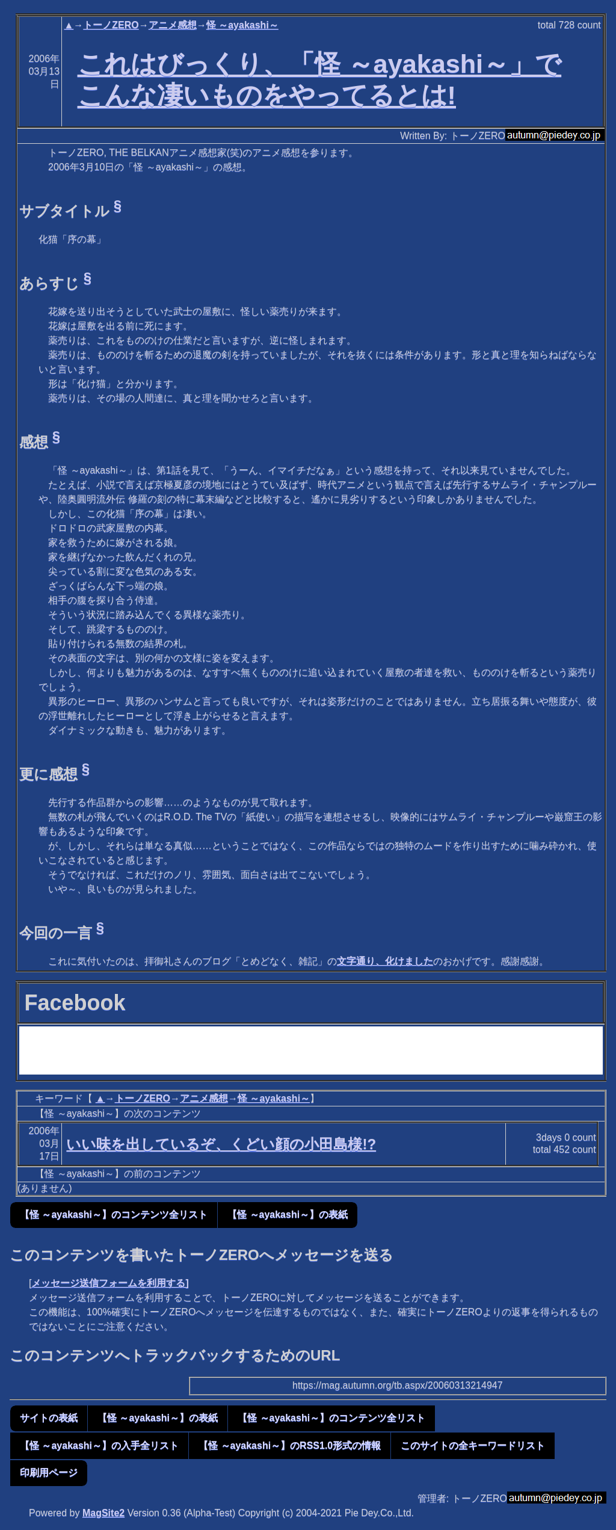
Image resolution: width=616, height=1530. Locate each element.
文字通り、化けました (385, 961)
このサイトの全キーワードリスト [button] (473, 1445)
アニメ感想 (173, 25)
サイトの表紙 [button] (49, 1418)
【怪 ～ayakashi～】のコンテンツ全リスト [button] (114, 1214)
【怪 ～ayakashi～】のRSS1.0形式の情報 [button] (290, 1445)
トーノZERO (110, 25)
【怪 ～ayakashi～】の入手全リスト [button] (99, 1445)
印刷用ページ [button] (49, 1472)
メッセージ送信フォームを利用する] (109, 1283)
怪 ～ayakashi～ (242, 25)
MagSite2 (103, 1513)
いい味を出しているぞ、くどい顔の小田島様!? (221, 1144)
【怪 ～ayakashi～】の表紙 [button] (287, 1214)
